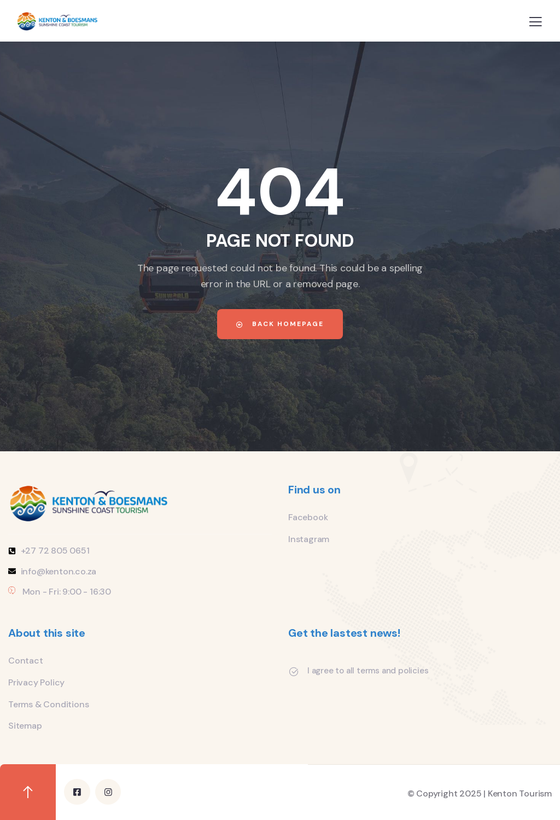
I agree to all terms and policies (367, 670)
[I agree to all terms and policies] (293, 671)
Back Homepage (280, 323)
